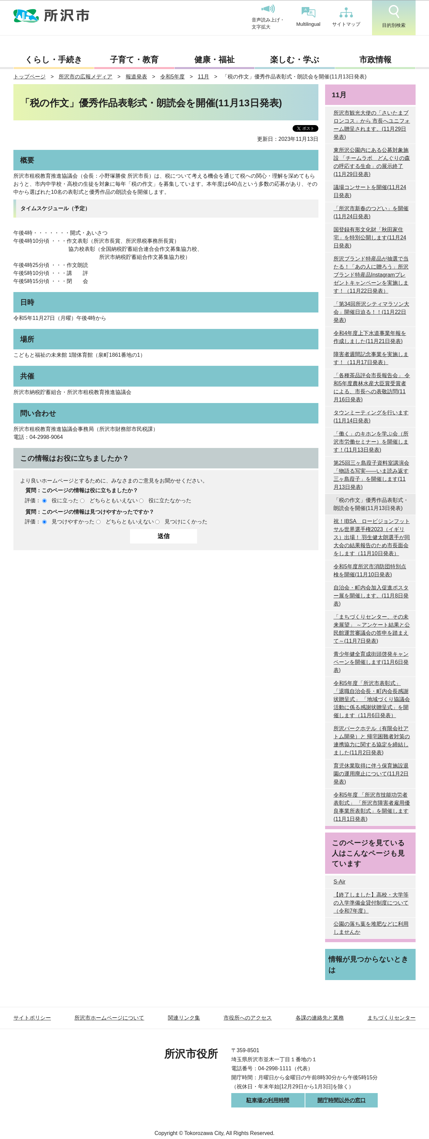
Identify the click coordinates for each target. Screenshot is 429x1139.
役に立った (65, 500)
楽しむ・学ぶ (294, 59)
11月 (203, 76)
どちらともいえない (113, 500)
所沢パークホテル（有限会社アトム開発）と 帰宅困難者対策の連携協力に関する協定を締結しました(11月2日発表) (371, 740)
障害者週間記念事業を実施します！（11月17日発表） (371, 358)
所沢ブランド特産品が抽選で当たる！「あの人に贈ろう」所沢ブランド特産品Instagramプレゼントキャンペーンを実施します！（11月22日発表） (371, 275)
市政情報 (375, 59)
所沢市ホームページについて (109, 1018)
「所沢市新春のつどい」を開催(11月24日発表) (371, 212)
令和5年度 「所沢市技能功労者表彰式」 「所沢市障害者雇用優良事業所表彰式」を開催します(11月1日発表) (371, 807)
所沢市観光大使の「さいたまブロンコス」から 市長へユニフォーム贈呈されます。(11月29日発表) (371, 125)
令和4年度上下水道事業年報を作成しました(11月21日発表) (369, 337)
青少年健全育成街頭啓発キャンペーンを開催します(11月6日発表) (371, 662)
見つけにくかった (186, 521)
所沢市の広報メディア (85, 76)
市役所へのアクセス (248, 1018)
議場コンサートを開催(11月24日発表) (369, 191)
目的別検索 (394, 16)
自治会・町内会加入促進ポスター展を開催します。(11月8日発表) (371, 596)
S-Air (339, 882)
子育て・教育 (134, 59)
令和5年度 (172, 76)
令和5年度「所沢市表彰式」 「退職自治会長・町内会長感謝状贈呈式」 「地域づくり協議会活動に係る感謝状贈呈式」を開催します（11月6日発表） (371, 699)
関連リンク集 (184, 1018)
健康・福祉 (214, 59)
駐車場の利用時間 (267, 1100)
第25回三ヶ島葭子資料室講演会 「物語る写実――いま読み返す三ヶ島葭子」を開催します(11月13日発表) (371, 475)
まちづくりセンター (391, 1018)
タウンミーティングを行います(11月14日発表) (371, 416)
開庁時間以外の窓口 (341, 1100)
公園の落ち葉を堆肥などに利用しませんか (371, 928)
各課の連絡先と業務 (320, 1018)
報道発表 (136, 76)
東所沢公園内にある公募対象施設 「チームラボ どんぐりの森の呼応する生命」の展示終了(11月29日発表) (371, 162)
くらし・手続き (53, 59)
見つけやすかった (73, 521)
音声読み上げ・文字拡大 (268, 17)
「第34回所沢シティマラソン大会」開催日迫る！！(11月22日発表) (371, 312)
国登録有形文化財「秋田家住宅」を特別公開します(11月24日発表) (369, 237)
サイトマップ (346, 17)
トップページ (29, 76)
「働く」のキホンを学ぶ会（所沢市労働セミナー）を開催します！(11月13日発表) (371, 442)
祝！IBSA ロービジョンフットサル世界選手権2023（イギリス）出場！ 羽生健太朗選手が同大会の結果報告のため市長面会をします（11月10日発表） (371, 537)
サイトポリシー (32, 1018)
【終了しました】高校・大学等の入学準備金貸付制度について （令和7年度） (371, 903)
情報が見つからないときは (368, 964)
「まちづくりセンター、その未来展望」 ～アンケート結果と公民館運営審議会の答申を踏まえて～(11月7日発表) (371, 629)
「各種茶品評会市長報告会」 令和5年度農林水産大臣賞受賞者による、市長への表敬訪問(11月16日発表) (371, 387)
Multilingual (308, 17)
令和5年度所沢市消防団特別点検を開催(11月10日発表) (369, 570)
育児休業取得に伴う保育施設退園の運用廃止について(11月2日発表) (371, 774)
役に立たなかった (169, 500)
